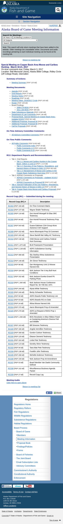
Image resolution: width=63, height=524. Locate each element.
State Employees (40, 511)
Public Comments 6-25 (26, 150)
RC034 (11, 351)
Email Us (50, 516)
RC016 (11, 270)
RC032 (11, 344)
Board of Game (32, 25)
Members (21, 435)
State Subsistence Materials (23, 112)
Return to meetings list (31, 60)
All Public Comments (20, 143)
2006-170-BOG (23, 107)
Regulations (15, 25)
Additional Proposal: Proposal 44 (24, 121)
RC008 (11, 231)
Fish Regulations (21, 412)
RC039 (11, 375)
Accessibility (7, 492)
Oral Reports (17, 94)
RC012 (11, 249)
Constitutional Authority (24, 474)
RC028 (11, 329)
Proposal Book (23, 443)
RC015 (11, 265)
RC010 (11, 239)
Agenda (15, 91)
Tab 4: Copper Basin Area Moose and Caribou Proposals (34, 189)
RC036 (11, 359)
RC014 (11, 261)
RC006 (11, 219)
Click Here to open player (16, 383)
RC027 (11, 325)
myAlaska (17, 511)
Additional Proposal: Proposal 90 (24, 124)
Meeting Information (26, 439)
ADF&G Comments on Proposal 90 (30, 182)
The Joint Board (23, 458)
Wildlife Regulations (23, 416)
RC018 (11, 283)
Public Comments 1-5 (25, 148)
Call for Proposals (19, 126)
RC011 (11, 245)
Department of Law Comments (24, 114)
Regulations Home (22, 404)
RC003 (11, 206)
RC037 (11, 362)
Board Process (20, 428)
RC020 (11, 292)
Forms (20, 450)
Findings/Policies (24, 447)
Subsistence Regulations (25, 420)
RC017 (11, 276)
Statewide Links (55, 3)
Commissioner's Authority (25, 470)
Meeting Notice (17, 96)
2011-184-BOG (23, 110)
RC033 (11, 348)
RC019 (11, 289)
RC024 (11, 307)
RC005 (11, 213)
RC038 (11, 368)
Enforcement (19, 478)
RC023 (11, 303)
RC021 (11, 296)
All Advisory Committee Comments (25, 135)
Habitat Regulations (23, 423)
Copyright (5, 516)
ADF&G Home (5, 25)
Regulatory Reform (22, 408)
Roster (14, 103)
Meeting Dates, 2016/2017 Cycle (24, 100)
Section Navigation (31, 21)
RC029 (11, 333)
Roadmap (15, 98)
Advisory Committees (25, 466)
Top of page (53, 520)
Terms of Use (18, 492)
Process (23, 25)
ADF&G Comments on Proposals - (37, 178)
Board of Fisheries (24, 455)
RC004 (11, 210)
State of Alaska (12, 3)
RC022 (11, 300)
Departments (27, 511)
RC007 (11, 226)
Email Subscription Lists (27, 462)
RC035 (11, 355)
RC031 (11, 340)
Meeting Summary (19, 83)
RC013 (11, 255)
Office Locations (9, 506)
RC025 (11, 311)
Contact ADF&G (31, 492)
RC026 (11, 317)
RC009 (11, 235)
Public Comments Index (26, 146)
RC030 (11, 336)
